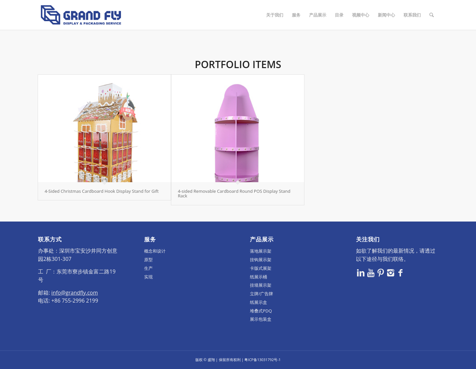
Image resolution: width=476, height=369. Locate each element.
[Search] (431, 15)
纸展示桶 (258, 277)
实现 (148, 277)
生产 (148, 268)
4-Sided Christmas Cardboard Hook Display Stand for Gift (102, 191)
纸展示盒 (258, 302)
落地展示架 (260, 251)
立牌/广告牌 (261, 294)
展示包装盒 (260, 319)
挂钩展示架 (260, 260)
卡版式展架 (260, 268)
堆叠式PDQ (261, 311)
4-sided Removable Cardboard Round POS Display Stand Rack (234, 193)
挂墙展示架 (260, 285)
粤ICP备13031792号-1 (262, 359)
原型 (148, 260)
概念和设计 (155, 251)
